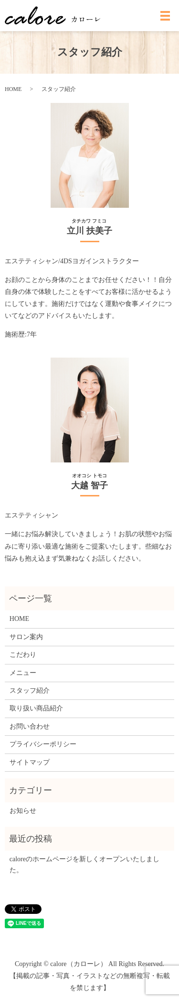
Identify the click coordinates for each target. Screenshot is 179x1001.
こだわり (23, 654)
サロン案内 (26, 637)
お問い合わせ (30, 726)
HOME (13, 89)
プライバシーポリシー (43, 744)
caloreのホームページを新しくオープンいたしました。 (84, 864)
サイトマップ (30, 762)
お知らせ (23, 810)
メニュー (23, 672)
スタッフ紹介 (30, 690)
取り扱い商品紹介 (36, 708)
